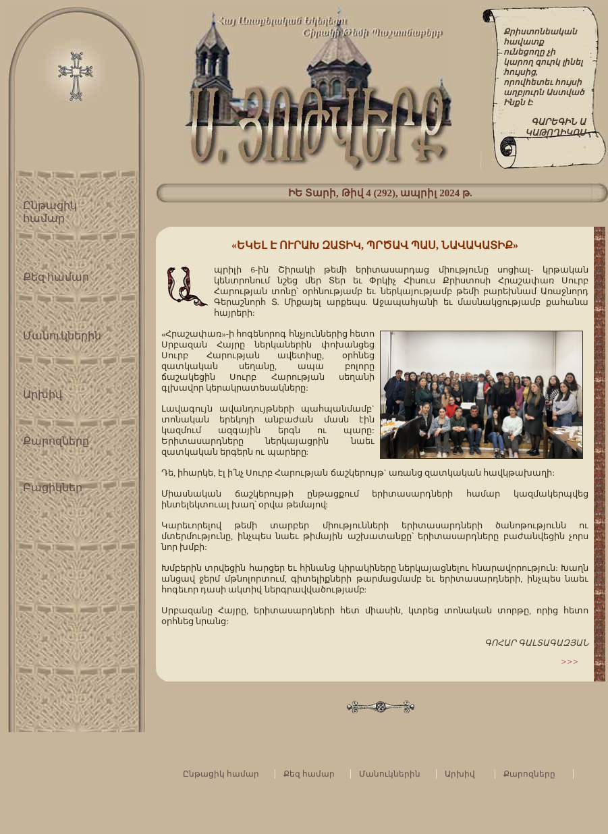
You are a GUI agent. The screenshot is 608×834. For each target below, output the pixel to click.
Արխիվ (42, 394)
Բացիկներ (52, 487)
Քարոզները (56, 441)
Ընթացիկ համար (221, 774)
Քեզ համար (56, 277)
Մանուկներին (62, 335)
